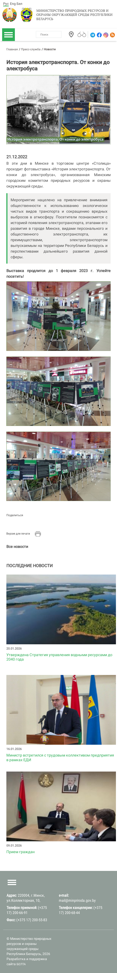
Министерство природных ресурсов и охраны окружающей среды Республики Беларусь (74, 15)
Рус (6, 4)
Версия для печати (18, 533)
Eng (13, 4)
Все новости (17, 546)
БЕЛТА (21, 964)
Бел (19, 4)
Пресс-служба (31, 49)
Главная (12, 49)
